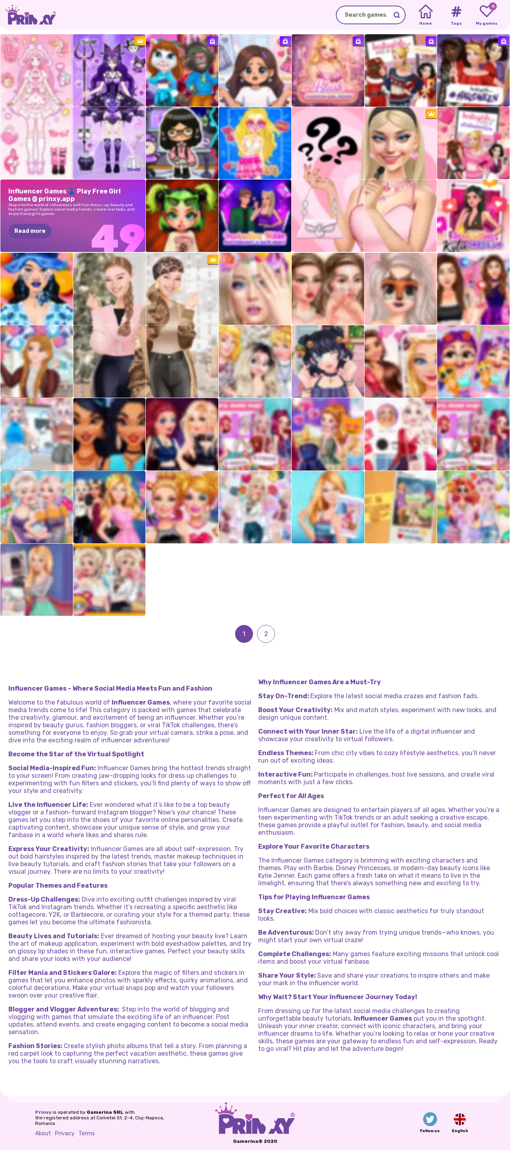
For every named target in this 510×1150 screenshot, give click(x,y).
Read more (29, 231)
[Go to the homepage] (28, 15)
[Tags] (456, 15)
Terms (86, 1133)
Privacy (65, 1133)
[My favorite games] (487, 15)
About (43, 1133)
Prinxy (43, 1112)
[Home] (426, 15)
